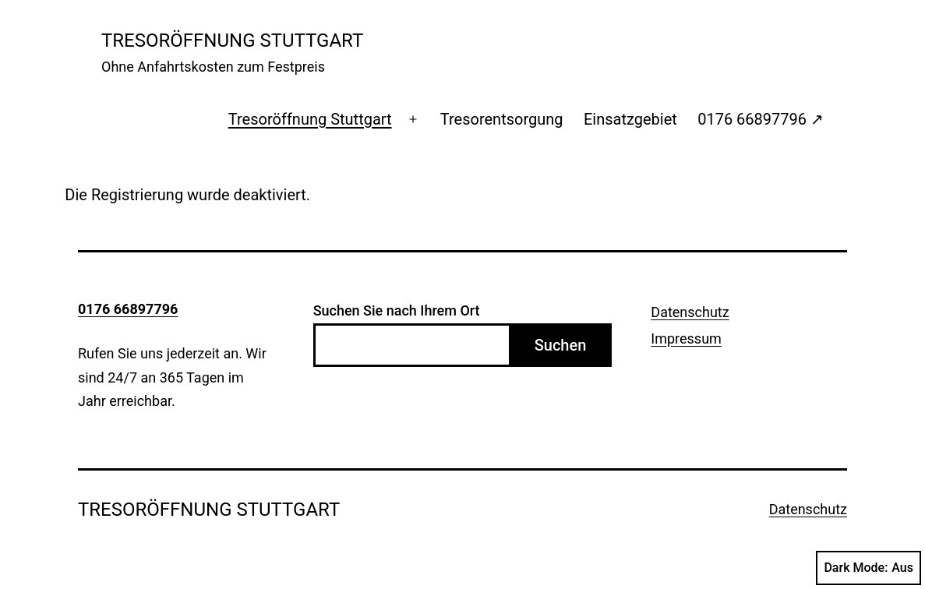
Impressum (686, 338)
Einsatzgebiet (630, 119)
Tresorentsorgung (501, 119)
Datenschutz (690, 312)
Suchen (561, 345)
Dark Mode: (868, 568)
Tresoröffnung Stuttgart (310, 119)
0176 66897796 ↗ (760, 119)
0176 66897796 (128, 309)
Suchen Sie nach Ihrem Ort (396, 310)
